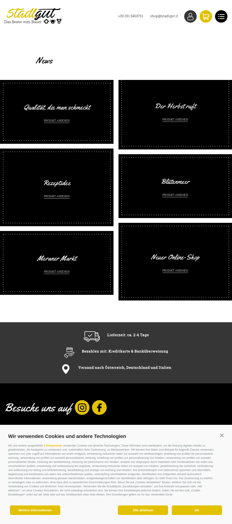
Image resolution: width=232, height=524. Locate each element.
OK (197, 510)
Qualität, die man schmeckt (57, 107)
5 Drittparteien (53, 445)
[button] (222, 435)
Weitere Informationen (35, 510)
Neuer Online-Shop (175, 257)
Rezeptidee (57, 182)
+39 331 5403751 (130, 16)
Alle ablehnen (143, 510)
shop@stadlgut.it (164, 16)
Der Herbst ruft (175, 106)
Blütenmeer (175, 181)
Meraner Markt (56, 258)
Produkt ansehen (57, 120)
